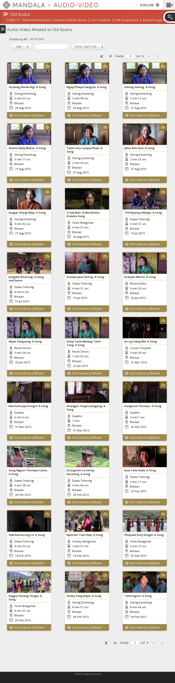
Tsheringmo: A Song (138, 596)
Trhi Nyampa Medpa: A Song (143, 212)
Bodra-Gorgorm (154, 20)
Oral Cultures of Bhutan (29, 115)
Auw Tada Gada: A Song (140, 470)
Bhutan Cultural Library (71, 20)
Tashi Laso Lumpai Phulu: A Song (85, 149)
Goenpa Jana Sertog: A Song (85, 277)
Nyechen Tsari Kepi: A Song (85, 535)
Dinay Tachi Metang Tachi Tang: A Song (84, 343)
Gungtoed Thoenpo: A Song (142, 406)
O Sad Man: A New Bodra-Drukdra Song (83, 214)
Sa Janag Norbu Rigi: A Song (27, 87)
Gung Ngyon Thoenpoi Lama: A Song (28, 472)
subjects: (13, 20)
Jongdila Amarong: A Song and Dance (26, 278)
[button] (169, 5)
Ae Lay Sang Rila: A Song (140, 341)
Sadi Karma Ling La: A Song (27, 535)
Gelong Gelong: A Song (139, 87)
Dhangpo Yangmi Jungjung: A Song (86, 407)
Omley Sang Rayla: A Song (84, 596)
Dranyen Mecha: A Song (140, 277)
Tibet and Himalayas (36, 20)
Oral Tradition (101, 20)
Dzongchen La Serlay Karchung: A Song (80, 472)
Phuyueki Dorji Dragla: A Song (144, 535)
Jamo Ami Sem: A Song (139, 148)
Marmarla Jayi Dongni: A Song (28, 406)
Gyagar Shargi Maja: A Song (27, 212)
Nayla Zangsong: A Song (25, 341)
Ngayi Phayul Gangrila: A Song (87, 87)
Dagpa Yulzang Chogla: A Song (25, 597)
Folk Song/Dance (127, 20)
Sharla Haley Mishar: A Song (27, 148)
